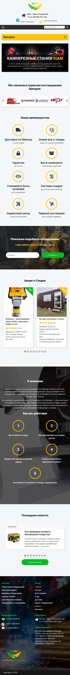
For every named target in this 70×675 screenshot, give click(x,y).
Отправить (52, 255)
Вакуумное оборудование (12, 593)
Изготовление (40, 593)
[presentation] (3, 101)
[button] (25, 351)
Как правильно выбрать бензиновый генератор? (38, 533)
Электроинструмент (9, 590)
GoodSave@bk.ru (12, 628)
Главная (38, 587)
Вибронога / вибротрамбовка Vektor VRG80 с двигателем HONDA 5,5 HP (17, 321)
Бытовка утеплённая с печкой (51, 319)
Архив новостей (35, 562)
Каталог (38, 590)
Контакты (39, 609)
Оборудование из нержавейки (13, 603)
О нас (37, 596)
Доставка (38, 599)
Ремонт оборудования (44, 603)
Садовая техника (8, 596)
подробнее (45, 546)
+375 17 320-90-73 (27, 22)
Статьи (38, 606)
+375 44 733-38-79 (50, 21)
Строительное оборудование (13, 587)
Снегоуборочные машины (12, 599)
